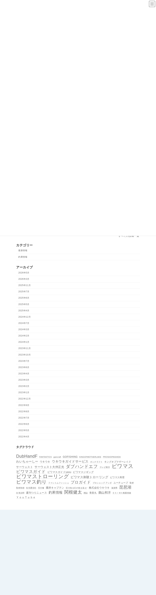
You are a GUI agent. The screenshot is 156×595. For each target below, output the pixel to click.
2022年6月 (23, 424)
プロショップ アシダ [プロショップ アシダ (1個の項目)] (102, 483)
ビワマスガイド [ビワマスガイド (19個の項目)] (31, 472)
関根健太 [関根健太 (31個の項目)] (73, 492)
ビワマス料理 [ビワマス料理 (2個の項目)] (117, 477)
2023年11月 (24, 348)
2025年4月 (23, 310)
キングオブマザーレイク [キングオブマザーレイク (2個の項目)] (117, 462)
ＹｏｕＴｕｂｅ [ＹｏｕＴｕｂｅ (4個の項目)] (26, 497)
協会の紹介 (88, 526)
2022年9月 (23, 405)
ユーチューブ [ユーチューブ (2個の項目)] (120, 483)
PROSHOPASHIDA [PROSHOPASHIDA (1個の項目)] (112, 457)
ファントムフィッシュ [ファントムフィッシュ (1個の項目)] (58, 483)
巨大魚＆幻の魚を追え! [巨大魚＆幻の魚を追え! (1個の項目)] (76, 488)
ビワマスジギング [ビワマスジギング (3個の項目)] (83, 472)
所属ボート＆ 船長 (92, 539)
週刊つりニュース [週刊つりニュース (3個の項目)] (36, 492)
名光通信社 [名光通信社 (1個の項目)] (31, 488)
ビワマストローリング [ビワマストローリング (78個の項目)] (42, 476)
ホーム (86, 520)
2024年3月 (23, 329)
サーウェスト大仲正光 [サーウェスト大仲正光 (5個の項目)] (49, 467)
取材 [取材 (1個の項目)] (132, 483)
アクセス (87, 532)
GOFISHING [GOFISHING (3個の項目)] (70, 456)
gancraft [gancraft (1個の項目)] (57, 457)
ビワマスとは (89, 564)
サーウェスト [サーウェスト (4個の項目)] (24, 467)
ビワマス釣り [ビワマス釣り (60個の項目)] (31, 482)
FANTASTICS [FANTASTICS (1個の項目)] (45, 457)
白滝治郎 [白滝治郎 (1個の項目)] (20, 493)
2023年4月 (23, 373)
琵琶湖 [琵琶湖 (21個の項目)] (125, 487)
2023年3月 (23, 380)
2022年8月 (23, 411)
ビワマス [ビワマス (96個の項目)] (122, 466)
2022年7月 (23, 418)
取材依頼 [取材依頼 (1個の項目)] (20, 488)
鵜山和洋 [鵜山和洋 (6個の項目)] (104, 492)
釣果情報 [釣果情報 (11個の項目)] (55, 492)
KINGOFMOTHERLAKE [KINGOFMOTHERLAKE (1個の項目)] (90, 457)
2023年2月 (23, 386)
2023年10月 (24, 355)
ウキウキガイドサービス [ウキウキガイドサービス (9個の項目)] (70, 461)
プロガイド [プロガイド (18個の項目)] (81, 482)
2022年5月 (23, 430)
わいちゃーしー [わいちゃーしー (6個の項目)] (27, 461)
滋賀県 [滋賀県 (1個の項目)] (114, 488)
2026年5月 (23, 272)
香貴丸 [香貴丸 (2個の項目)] (93, 493)
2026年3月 (23, 279)
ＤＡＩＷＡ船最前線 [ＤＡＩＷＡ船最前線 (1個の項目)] (122, 493)
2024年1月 (23, 342)
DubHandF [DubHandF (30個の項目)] (27, 456)
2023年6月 (23, 367)
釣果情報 (22, 257)
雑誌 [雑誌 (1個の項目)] (85, 493)
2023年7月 (23, 361)
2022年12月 (24, 399)
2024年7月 (23, 323)
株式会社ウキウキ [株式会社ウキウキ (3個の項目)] (99, 487)
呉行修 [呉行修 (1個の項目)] (41, 488)
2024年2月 (23, 335)
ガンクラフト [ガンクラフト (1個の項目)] (96, 462)
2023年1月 (23, 392)
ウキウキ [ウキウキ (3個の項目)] (45, 461)
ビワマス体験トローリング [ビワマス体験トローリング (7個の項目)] (89, 477)
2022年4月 (23, 436)
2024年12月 (24, 317)
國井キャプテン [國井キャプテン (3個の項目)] (55, 487)
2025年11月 (24, 285)
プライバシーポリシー (94, 570)
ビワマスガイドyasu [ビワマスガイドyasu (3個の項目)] (59, 472)
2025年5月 (23, 304)
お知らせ (87, 545)
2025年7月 (23, 291)
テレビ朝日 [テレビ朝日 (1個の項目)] (104, 467)
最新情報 (22, 250)
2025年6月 (23, 298)
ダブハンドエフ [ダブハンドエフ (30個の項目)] (82, 466)
